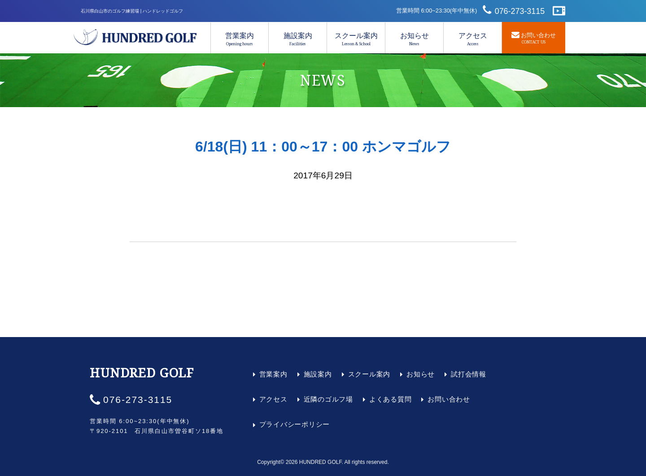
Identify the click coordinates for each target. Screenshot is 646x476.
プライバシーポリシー (294, 424)
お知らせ (414, 39)
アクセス (473, 39)
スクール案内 (356, 39)
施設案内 (298, 39)
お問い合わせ (449, 399)
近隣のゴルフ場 (328, 399)
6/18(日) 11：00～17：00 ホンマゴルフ (323, 146)
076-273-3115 (520, 11)
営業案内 (239, 39)
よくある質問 (390, 399)
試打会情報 (468, 374)
